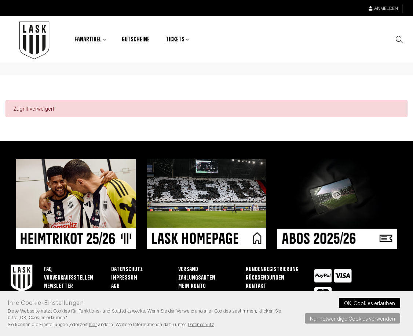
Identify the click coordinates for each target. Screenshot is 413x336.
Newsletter (58, 286)
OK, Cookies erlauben (369, 303)
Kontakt (256, 286)
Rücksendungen (265, 278)
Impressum (124, 278)
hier (93, 324)
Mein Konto (192, 286)
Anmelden (383, 8)
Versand (188, 269)
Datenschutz (127, 269)
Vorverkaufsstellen (68, 278)
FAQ (48, 269)
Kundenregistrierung (272, 269)
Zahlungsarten (196, 278)
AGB (115, 286)
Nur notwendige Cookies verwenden (352, 318)
